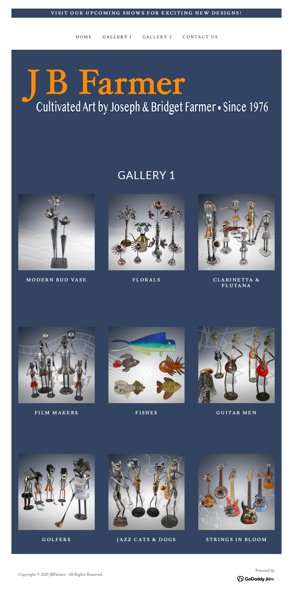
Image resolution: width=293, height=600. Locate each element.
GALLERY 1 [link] (117, 37)
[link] (256, 578)
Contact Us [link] (200, 37)
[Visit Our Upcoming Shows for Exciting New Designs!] (146, 13)
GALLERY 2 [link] (157, 37)
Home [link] (84, 37)
